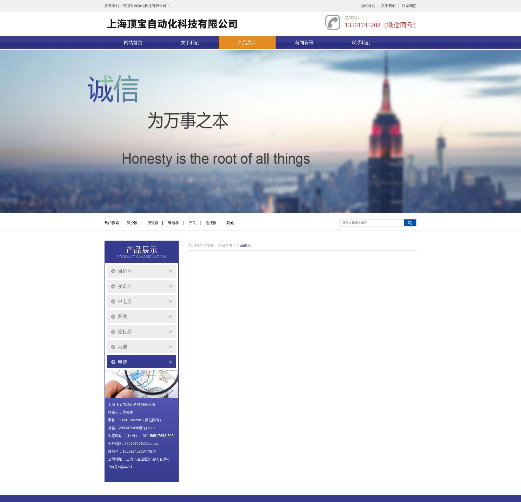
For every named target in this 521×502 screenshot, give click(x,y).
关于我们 (388, 5)
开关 (192, 240)
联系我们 (409, 5)
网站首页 (368, 5)
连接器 (211, 240)
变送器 (152, 240)
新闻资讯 (304, 42)
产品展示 (247, 42)
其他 (230, 240)
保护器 (132, 240)
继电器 (173, 240)
